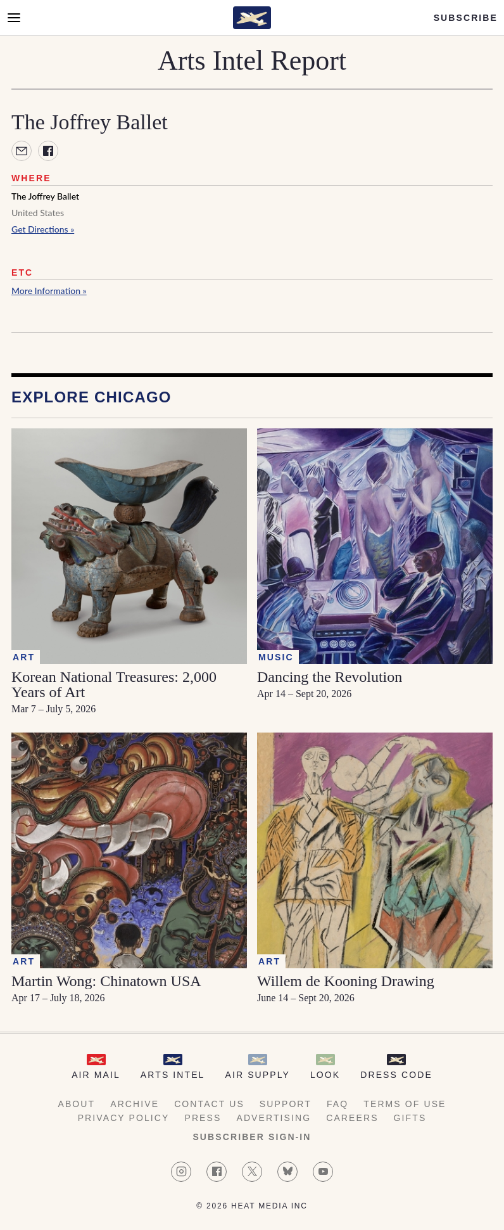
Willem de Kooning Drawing (345, 981)
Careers (352, 1117)
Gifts (410, 1117)
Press (202, 1117)
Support (286, 1103)
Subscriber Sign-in (251, 1136)
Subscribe (466, 17)
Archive (134, 1103)
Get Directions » (42, 229)
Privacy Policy (124, 1117)
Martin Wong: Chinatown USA (106, 981)
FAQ (337, 1103)
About (76, 1103)
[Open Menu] (14, 17)
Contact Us (209, 1103)
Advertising (273, 1117)
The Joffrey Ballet (45, 196)
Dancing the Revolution (329, 677)
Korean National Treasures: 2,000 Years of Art (114, 684)
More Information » (49, 290)
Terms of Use (404, 1103)
